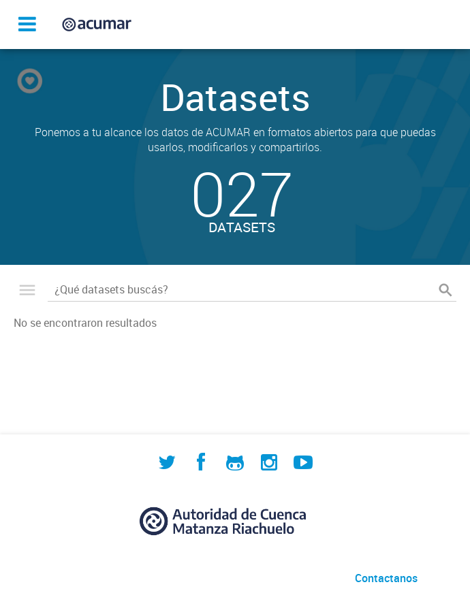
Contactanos (386, 578)
